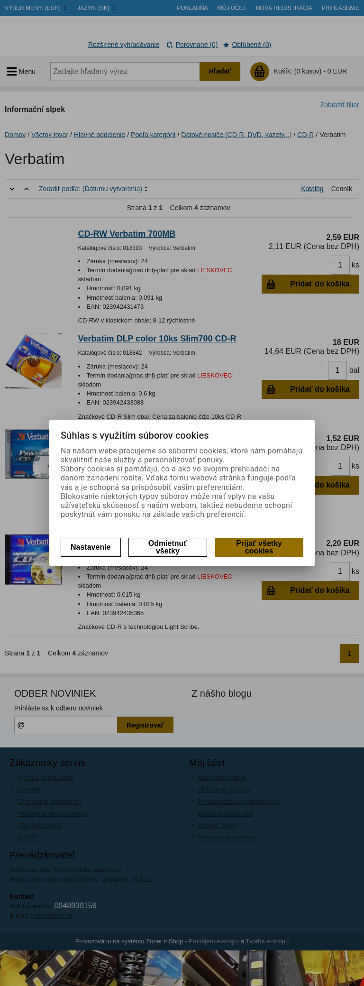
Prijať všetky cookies (259, 547)
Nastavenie (91, 547)
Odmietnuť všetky (167, 547)
